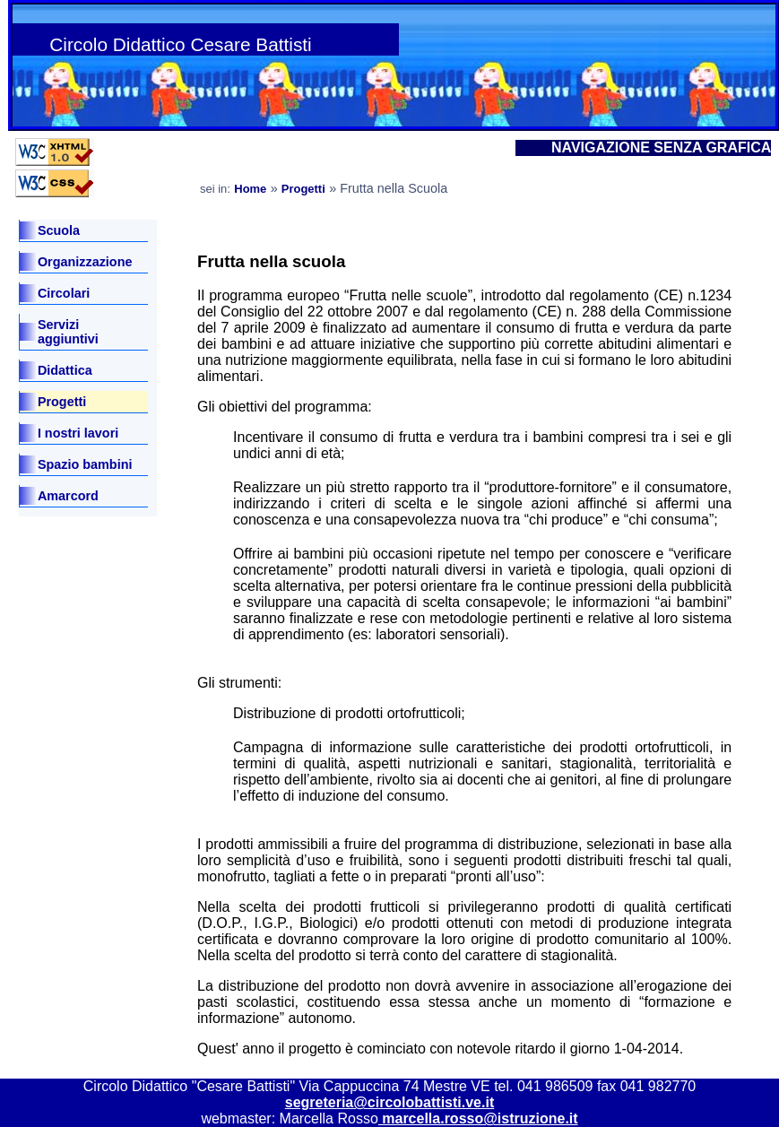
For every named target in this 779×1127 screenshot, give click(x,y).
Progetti (62, 401)
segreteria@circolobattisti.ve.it (389, 1102)
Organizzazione (85, 262)
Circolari (64, 293)
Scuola (59, 230)
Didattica (65, 370)
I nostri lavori (78, 433)
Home (250, 188)
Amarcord (68, 496)
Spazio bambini (85, 464)
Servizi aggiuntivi (68, 331)
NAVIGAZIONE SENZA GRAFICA (661, 147)
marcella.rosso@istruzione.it (478, 1118)
